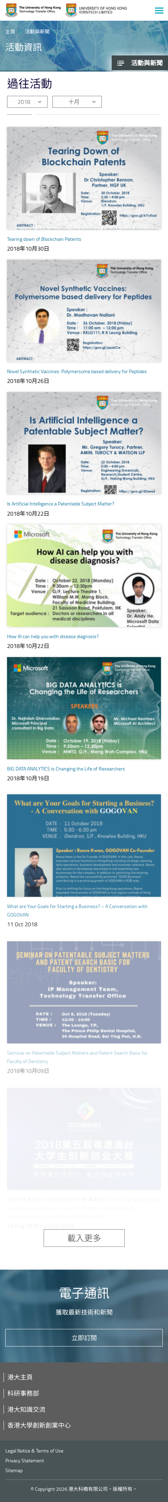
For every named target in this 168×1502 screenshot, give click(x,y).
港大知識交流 (26, 1409)
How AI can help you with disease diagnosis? (53, 636)
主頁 (10, 31)
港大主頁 (20, 1377)
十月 (74, 102)
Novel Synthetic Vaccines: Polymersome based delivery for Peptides (77, 371)
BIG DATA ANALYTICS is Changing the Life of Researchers (66, 775)
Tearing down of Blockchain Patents (44, 239)
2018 (24, 102)
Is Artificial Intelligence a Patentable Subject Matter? (60, 503)
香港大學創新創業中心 (39, 1425)
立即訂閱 (84, 1338)
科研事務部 (23, 1393)
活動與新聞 (37, 31)
